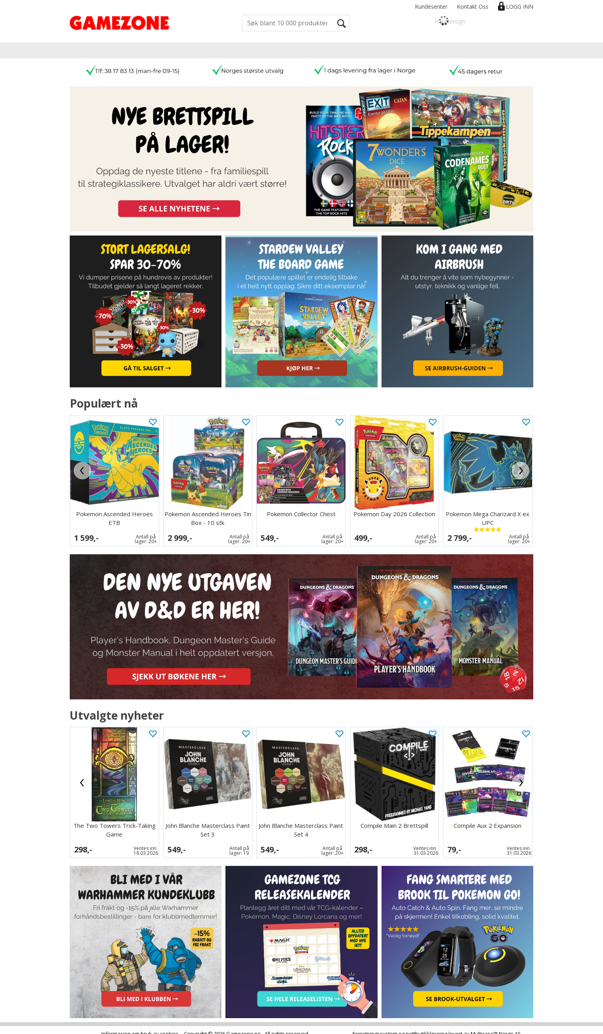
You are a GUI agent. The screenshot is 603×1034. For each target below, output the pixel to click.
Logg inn (519, 6)
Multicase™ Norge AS (496, 1026)
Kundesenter (431, 6)
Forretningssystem (375, 1026)
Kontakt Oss (473, 6)
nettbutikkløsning (426, 1026)
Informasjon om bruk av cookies (140, 1026)
